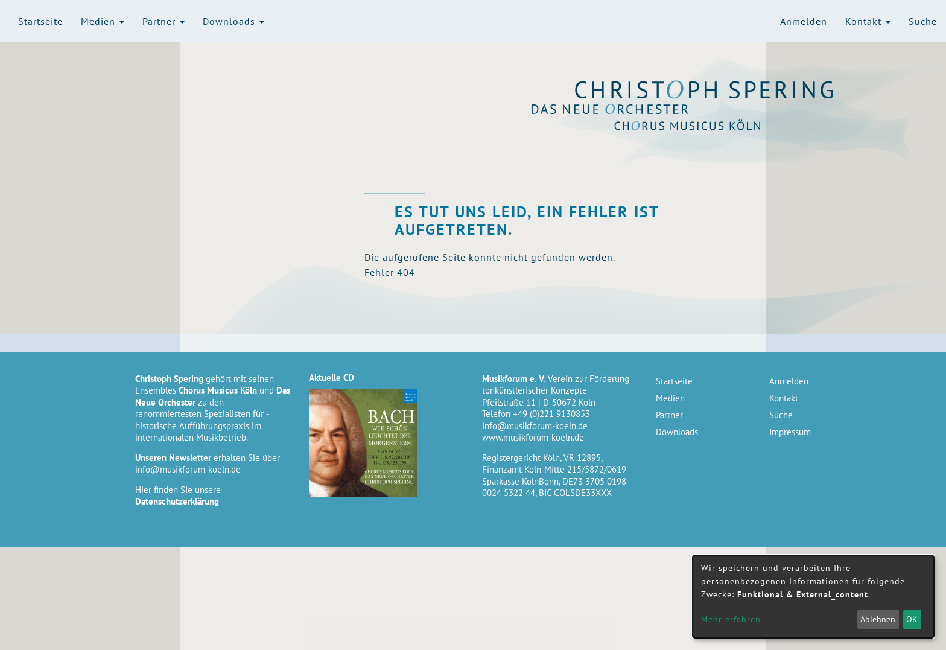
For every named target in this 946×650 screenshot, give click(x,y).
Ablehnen (877, 619)
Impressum (790, 432)
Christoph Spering (705, 89)
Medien (102, 21)
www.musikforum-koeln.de (533, 437)
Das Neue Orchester (705, 109)
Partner (163, 21)
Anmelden (803, 21)
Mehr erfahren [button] (731, 619)
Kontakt (867, 21)
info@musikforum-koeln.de (188, 469)
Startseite (40, 21)
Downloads (233, 21)
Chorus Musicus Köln (705, 124)
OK (912, 619)
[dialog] (813, 596)
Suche (923, 21)
